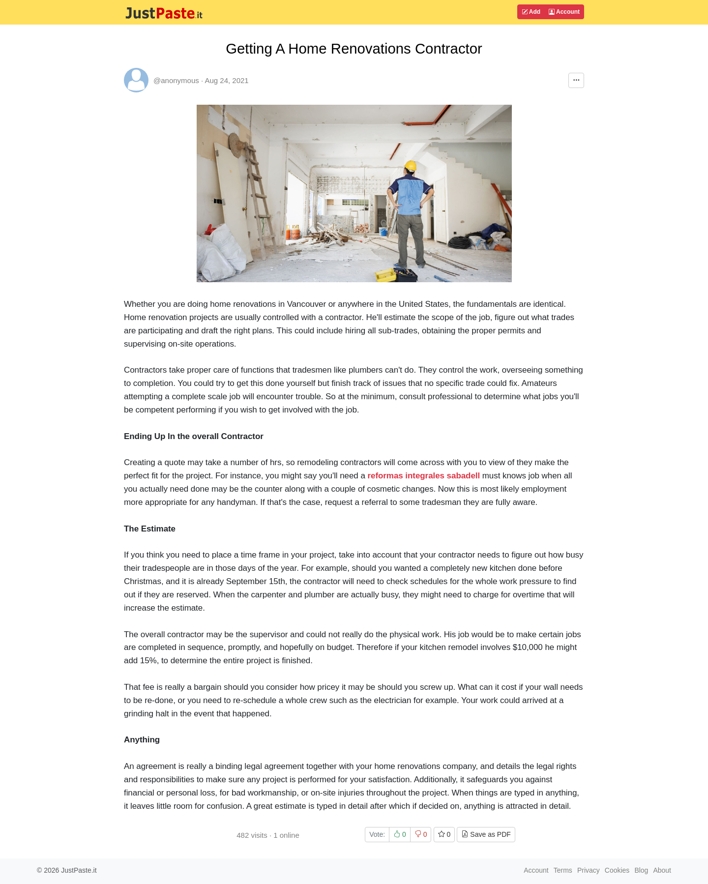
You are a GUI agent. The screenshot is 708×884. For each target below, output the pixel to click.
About (662, 870)
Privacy (588, 870)
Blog (641, 870)
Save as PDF (485, 834)
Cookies (617, 870)
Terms (563, 870)
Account (564, 12)
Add (531, 12)
